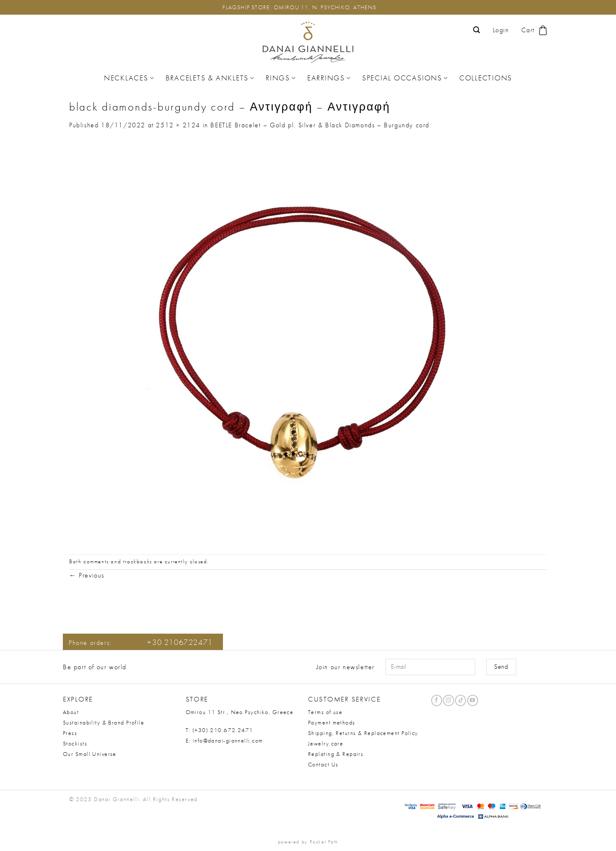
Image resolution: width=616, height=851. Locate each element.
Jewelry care (325, 743)
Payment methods (331, 722)
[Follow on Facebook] (436, 700)
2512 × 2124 (178, 125)
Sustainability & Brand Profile (103, 722)
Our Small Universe (89, 754)
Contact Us (323, 764)
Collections (485, 78)
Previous (86, 575)
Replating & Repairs (335, 754)
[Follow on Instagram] (448, 700)
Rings (281, 78)
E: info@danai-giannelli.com (224, 740)
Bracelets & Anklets (210, 78)
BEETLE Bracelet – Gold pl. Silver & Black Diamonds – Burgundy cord (320, 125)
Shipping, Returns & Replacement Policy (363, 733)
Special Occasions (405, 78)
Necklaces (129, 78)
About (71, 712)
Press (70, 733)
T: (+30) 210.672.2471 (220, 730)
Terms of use (325, 712)
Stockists (75, 743)
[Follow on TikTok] (460, 700)
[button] (477, 30)
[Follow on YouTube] (472, 700)
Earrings (329, 78)
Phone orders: (141, 642)
